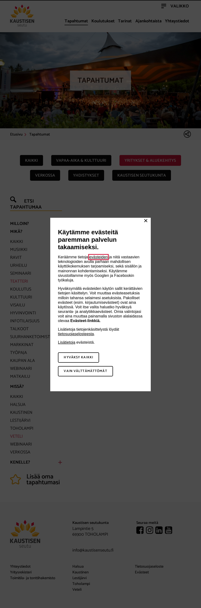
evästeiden (98, 257)
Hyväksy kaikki (78, 357)
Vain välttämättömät (85, 371)
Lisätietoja (66, 342)
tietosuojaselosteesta (76, 334)
